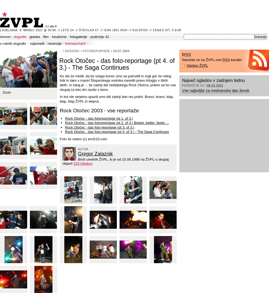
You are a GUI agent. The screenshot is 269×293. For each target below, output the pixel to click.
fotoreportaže (75, 44)
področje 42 (99, 37)
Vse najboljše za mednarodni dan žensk (215, 90)
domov (5, 37)
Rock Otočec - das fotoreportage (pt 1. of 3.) (99, 118)
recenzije (55, 44)
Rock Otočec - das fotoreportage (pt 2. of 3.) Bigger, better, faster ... (117, 123)
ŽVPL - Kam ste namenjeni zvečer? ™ (22, 20)
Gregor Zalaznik (95, 154)
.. (61, 51)
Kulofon (140, 30)
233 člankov (82, 163)
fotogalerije (78, 37)
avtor (83, 149)
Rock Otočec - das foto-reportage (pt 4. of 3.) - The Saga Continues (117, 132)
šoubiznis (59, 37)
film (46, 37)
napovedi (37, 44)
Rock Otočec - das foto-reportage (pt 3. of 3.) (99, 127)
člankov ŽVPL (197, 65)
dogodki (20, 37)
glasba (35, 37)
